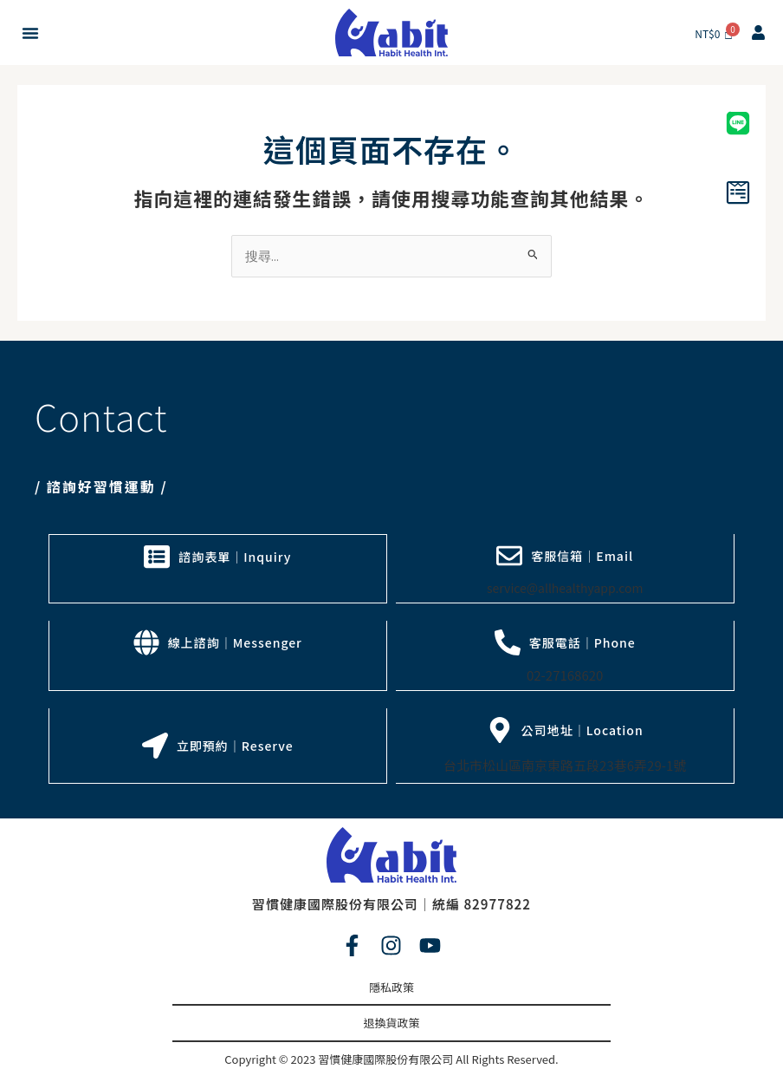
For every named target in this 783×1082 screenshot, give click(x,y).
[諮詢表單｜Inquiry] (157, 556)
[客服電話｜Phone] (508, 642)
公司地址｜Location (582, 728)
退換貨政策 (391, 1020)
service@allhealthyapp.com (565, 587)
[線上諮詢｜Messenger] (146, 642)
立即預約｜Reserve (235, 744)
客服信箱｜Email (582, 555)
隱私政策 (391, 984)
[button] (30, 33)
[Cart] (714, 34)
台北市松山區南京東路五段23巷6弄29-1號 (564, 763)
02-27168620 (565, 674)
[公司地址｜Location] (500, 728)
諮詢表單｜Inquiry (234, 555)
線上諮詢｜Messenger (235, 641)
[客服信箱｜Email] (509, 556)
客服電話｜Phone (582, 641)
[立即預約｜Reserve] (155, 744)
